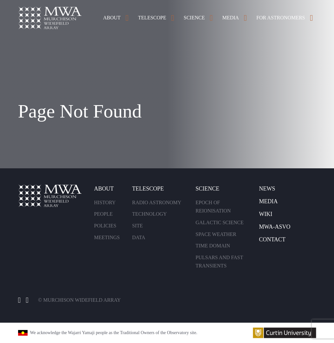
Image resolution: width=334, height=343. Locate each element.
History (105, 202)
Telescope (152, 17)
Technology (149, 214)
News (267, 188)
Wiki (265, 214)
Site (137, 225)
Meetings (107, 237)
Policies (105, 225)
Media (230, 17)
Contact (272, 239)
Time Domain (213, 245)
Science (194, 17)
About (112, 17)
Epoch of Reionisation (213, 207)
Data (138, 237)
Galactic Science (220, 222)
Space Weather (216, 234)
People (103, 214)
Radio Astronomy (156, 202)
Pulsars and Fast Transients (219, 262)
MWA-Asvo (275, 227)
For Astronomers (280, 17)
